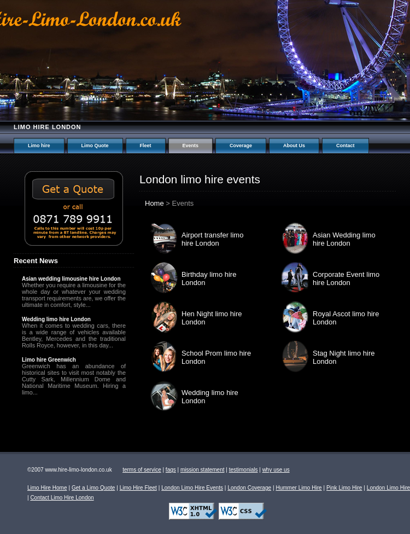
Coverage (241, 145)
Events (191, 145)
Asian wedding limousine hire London (71, 279)
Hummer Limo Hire (298, 488)
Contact (345, 145)
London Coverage (249, 488)
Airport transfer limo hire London (212, 239)
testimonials (243, 470)
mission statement (202, 470)
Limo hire (39, 145)
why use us (276, 470)
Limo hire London (47, 127)
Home (154, 203)
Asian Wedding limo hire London (344, 239)
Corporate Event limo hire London (346, 278)
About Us (294, 145)
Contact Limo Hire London (61, 498)
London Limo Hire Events (192, 488)
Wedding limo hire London (56, 319)
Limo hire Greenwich (49, 360)
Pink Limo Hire (344, 488)
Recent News (36, 261)
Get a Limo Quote (93, 488)
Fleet (145, 145)
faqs (171, 470)
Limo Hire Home (47, 488)
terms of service (141, 470)
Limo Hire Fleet (138, 488)
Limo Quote (95, 145)
